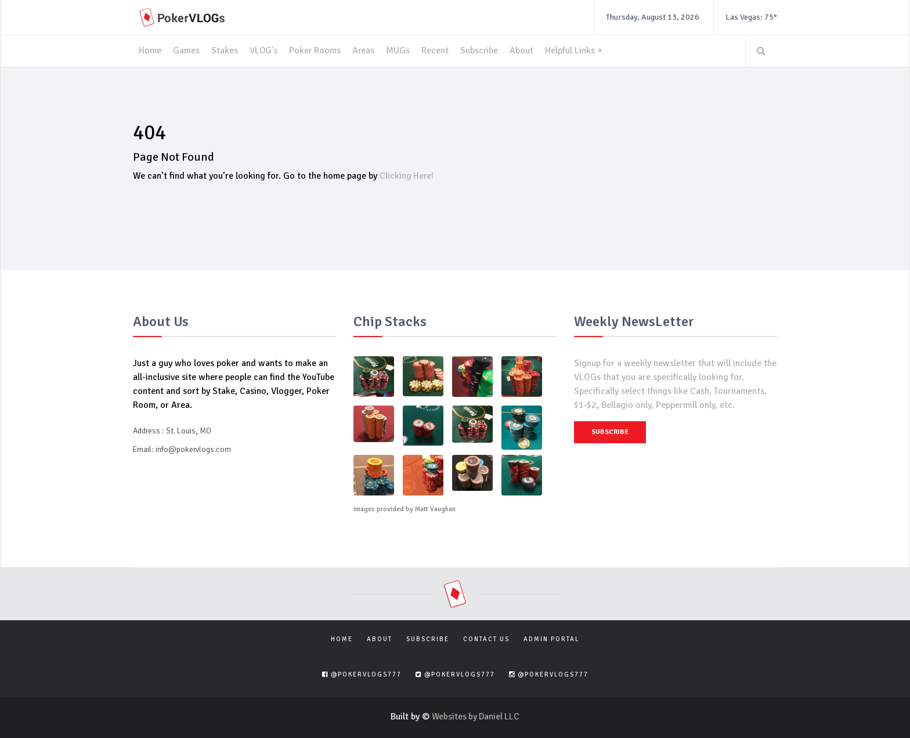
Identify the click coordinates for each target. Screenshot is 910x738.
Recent (436, 51)
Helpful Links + (576, 51)
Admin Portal (551, 638)
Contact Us (486, 638)
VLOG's (264, 51)
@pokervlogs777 (362, 674)
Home (150, 51)
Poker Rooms (316, 51)
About (524, 51)
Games (186, 51)
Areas (364, 51)
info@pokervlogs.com (193, 449)
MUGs (399, 51)
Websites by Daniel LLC (476, 716)
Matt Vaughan (435, 508)
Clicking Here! (407, 176)
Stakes (224, 51)
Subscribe (481, 51)
